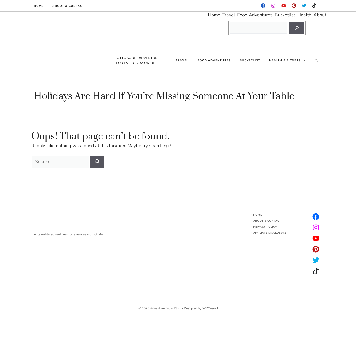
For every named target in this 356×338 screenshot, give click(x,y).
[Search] (296, 28)
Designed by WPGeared (201, 308)
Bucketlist (250, 60)
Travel (182, 60)
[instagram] (294, 5)
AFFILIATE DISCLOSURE (270, 232)
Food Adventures (214, 60)
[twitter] (315, 227)
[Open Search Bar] (316, 60)
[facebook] (263, 5)
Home (38, 6)
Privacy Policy (265, 227)
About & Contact (68, 6)
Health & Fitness (289, 60)
